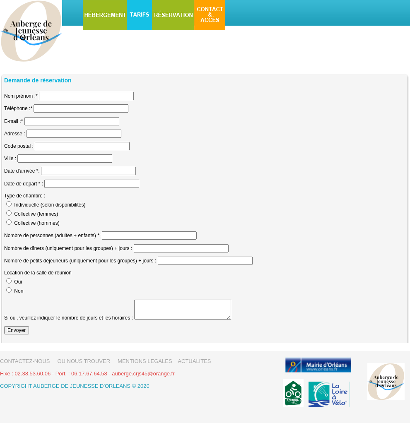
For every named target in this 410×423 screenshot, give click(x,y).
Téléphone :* (18, 108)
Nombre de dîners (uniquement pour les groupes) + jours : (68, 248)
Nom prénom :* (21, 96)
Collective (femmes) (36, 214)
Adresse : (14, 134)
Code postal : (19, 146)
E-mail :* (13, 121)
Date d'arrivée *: (22, 171)
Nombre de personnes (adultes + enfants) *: (52, 235)
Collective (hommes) (36, 223)
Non (18, 291)
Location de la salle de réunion (38, 273)
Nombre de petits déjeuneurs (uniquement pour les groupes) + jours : (81, 261)
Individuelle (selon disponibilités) (49, 205)
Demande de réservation (38, 80)
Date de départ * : (23, 184)
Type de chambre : (24, 196)
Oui (18, 282)
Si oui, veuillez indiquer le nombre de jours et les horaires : (68, 318)
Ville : (10, 158)
